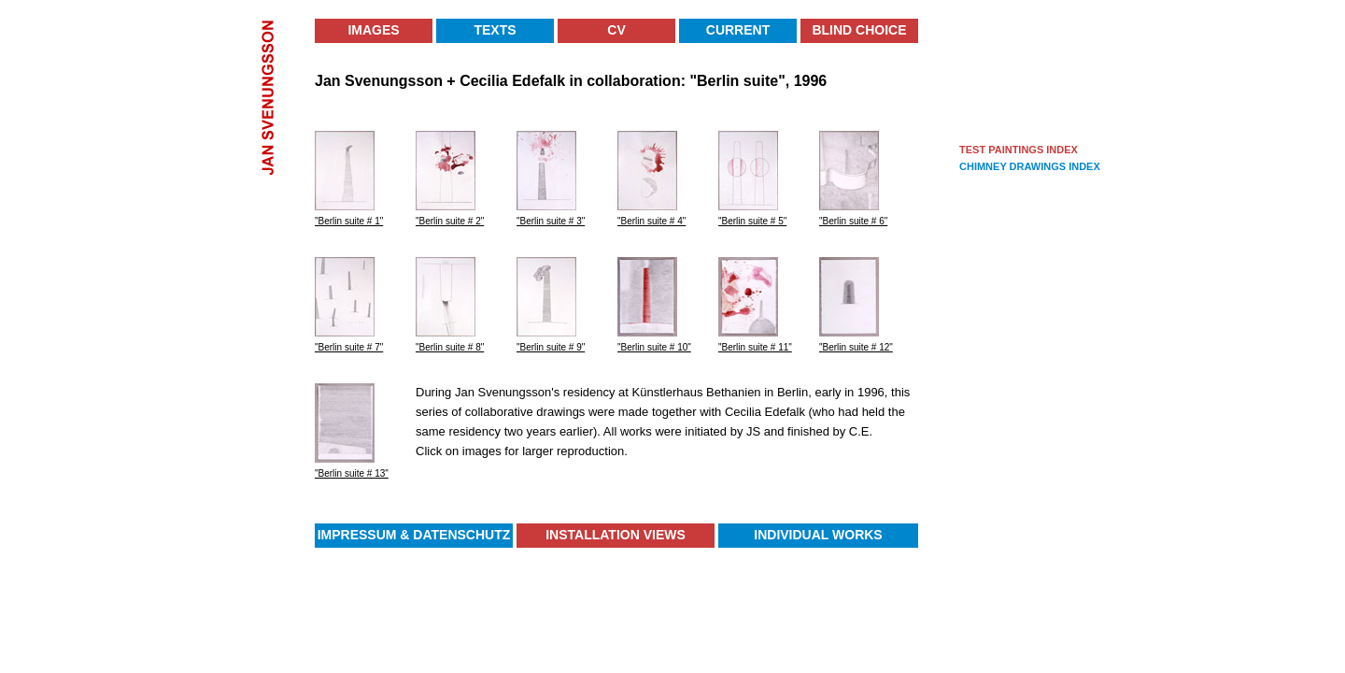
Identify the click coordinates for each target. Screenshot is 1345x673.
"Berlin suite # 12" (856, 347)
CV (616, 29)
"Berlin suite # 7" (349, 347)
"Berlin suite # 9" (551, 347)
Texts (495, 29)
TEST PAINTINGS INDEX (1018, 149)
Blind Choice (859, 29)
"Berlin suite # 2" (450, 221)
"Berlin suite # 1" (349, 221)
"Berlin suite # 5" (752, 221)
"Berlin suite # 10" (654, 347)
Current (738, 29)
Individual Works (818, 534)
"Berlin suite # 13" (352, 473)
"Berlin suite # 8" (450, 347)
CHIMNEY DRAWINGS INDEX (1029, 166)
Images (373, 29)
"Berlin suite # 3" (551, 221)
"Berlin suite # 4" (651, 221)
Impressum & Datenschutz (414, 534)
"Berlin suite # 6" (853, 221)
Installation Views (615, 534)
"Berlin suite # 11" (755, 347)
